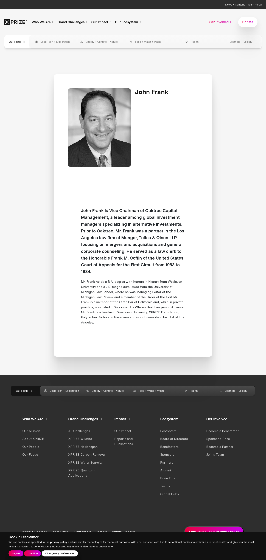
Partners (166, 462)
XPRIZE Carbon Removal (87, 454)
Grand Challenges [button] (72, 22)
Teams (165, 486)
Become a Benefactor (222, 431)
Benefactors (169, 447)
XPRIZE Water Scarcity (85, 462)
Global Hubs (169, 494)
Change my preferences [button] (59, 553)
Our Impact (122, 431)
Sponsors (167, 454)
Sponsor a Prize (218, 439)
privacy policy (58, 542)
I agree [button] (16, 553)
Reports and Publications (123, 441)
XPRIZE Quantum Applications (81, 472)
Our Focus (30, 454)
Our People (30, 447)
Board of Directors (174, 439)
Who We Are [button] (43, 22)
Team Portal (255, 4)
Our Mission (31, 431)
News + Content (235, 4)
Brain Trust (168, 478)
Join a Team (215, 454)
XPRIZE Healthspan (83, 447)
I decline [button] (32, 553)
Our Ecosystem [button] (128, 22)
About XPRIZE (33, 439)
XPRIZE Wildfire (80, 439)
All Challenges (79, 431)
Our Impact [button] (101, 22)
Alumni (165, 470)
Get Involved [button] (221, 22)
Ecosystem (168, 431)
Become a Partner (219, 447)
